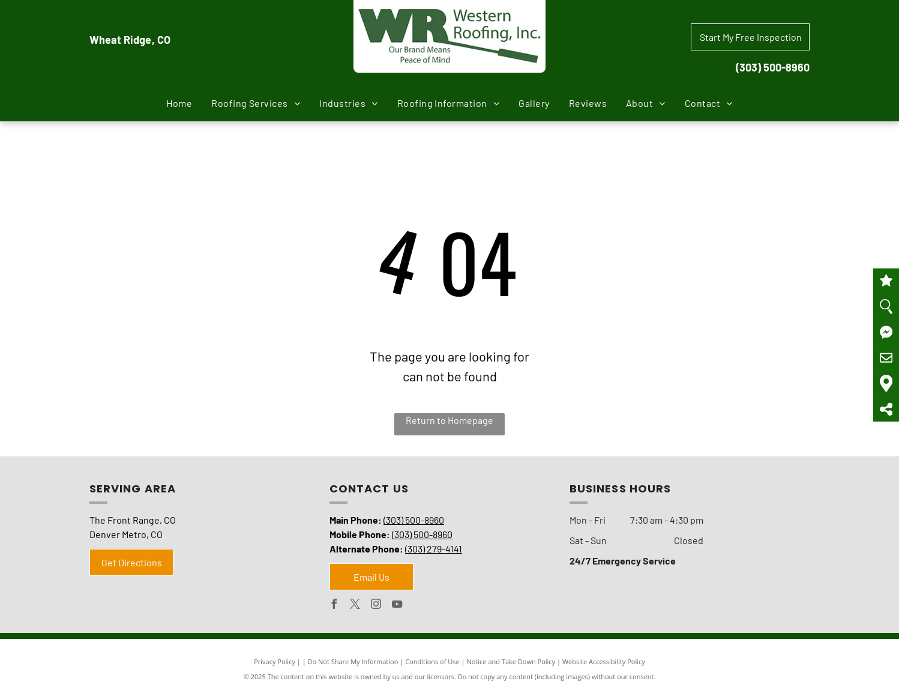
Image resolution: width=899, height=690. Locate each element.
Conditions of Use (432, 661)
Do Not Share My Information (353, 661)
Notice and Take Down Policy (511, 661)
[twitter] (355, 605)
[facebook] (334, 605)
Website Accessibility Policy (603, 661)
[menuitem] (179, 103)
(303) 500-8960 (773, 67)
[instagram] (376, 605)
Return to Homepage (449, 420)
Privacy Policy (274, 661)
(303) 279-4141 (433, 548)
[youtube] (397, 605)
